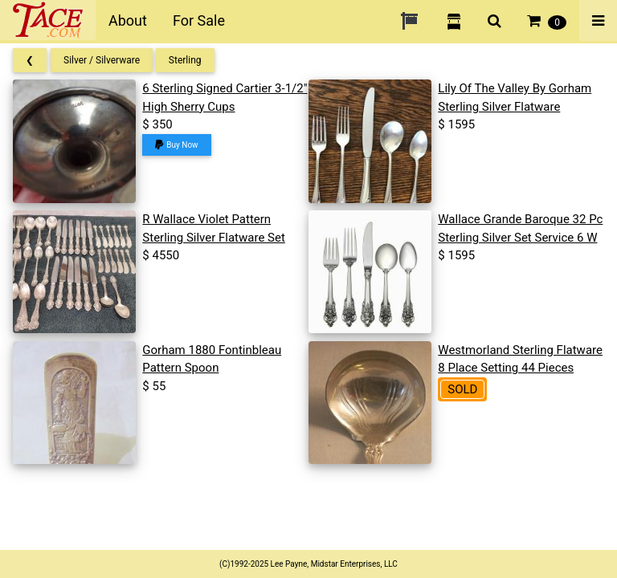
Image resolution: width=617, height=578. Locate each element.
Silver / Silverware (101, 60)
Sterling (185, 60)
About (127, 20)
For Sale (199, 20)
